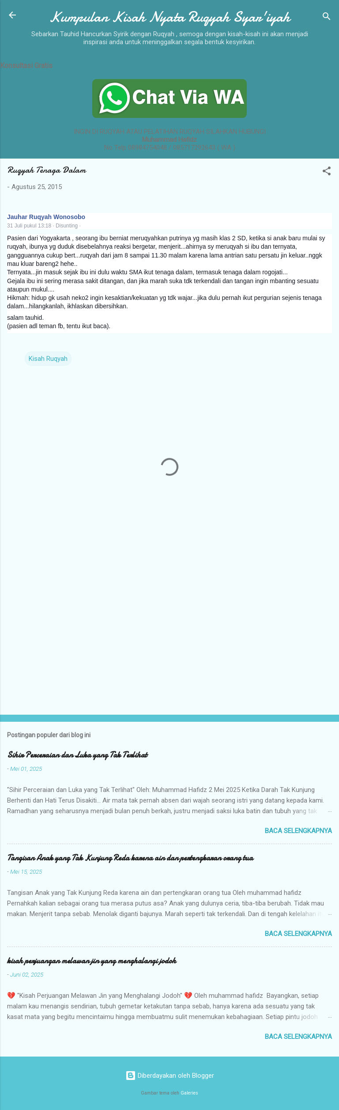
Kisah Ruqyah (48, 359)
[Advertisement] (169, 639)
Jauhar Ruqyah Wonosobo (46, 216)
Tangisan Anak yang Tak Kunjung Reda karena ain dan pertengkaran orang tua (130, 858)
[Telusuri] (326, 17)
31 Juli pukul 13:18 (29, 226)
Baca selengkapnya (298, 831)
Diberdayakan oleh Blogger (169, 1076)
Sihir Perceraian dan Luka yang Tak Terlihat (77, 755)
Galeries (189, 1093)
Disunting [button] (67, 226)
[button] (326, 172)
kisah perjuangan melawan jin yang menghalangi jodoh (91, 960)
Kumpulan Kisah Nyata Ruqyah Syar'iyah (169, 17)
